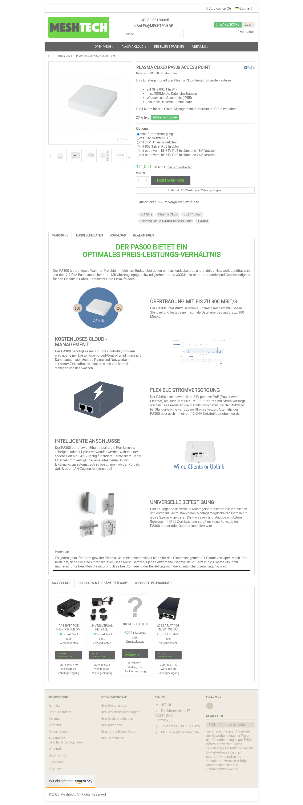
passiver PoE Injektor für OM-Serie (68, 629)
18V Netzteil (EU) (135, 624)
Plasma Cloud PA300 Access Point (167, 221)
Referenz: (142, 73)
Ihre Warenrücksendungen (120, 712)
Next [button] (130, 155)
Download (118, 235)
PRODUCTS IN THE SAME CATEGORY (103, 583)
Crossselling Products (153, 583)
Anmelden (246, 32)
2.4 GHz (146, 214)
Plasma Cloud (168, 214)
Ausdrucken (147, 202)
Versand (55, 725)
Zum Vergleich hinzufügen (180, 202)
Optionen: (143, 129)
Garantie (55, 719)
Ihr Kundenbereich (114, 696)
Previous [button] (50, 155)
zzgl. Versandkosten (179, 167)
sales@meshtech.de (155, 26)
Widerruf (55, 749)
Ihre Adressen (111, 725)
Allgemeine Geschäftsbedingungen (66, 740)
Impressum (57, 762)
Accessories (61, 583)
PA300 (203, 221)
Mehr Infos (60, 235)
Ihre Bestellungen (114, 706)
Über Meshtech (60, 712)
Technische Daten (89, 235)
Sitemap (55, 768)
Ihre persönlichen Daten (118, 732)
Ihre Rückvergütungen (117, 719)
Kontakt (54, 706)
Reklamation (58, 732)
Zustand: (167, 73)
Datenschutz (58, 755)
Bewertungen (143, 235)
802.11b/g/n (193, 214)
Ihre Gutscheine (112, 738)
